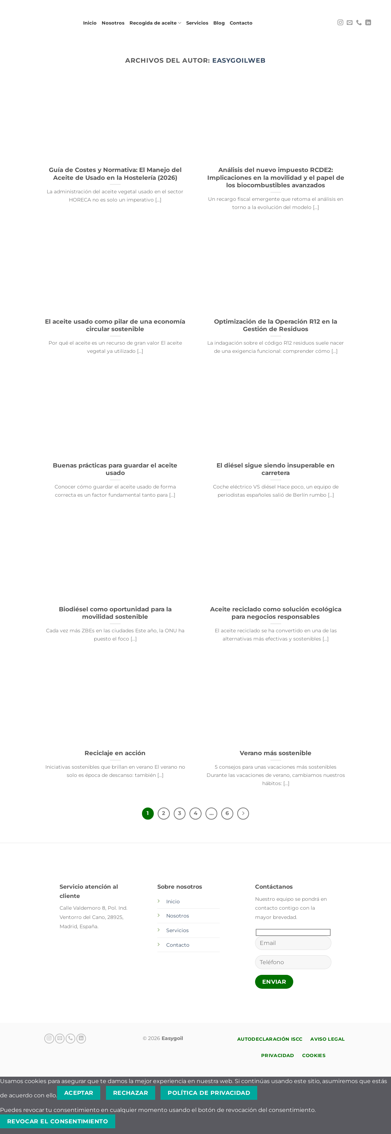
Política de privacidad (209, 1092)
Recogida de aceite (155, 23)
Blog (219, 23)
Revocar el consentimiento (57, 1121)
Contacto (241, 23)
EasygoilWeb (239, 60)
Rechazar (130, 1092)
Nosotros (113, 23)
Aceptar (78, 1092)
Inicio (90, 23)
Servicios (197, 23)
